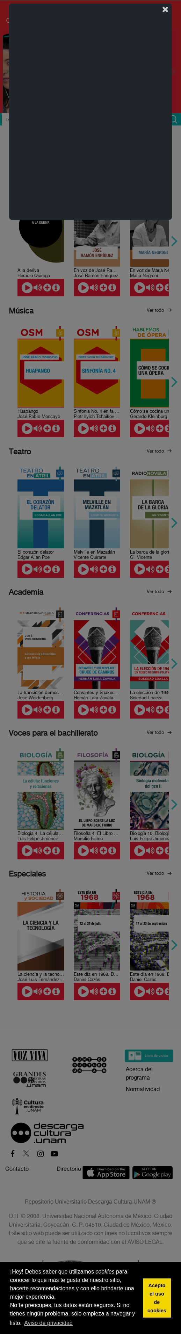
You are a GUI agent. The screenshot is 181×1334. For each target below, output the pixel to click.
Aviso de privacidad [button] (48, 1323)
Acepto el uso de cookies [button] (156, 1298)
